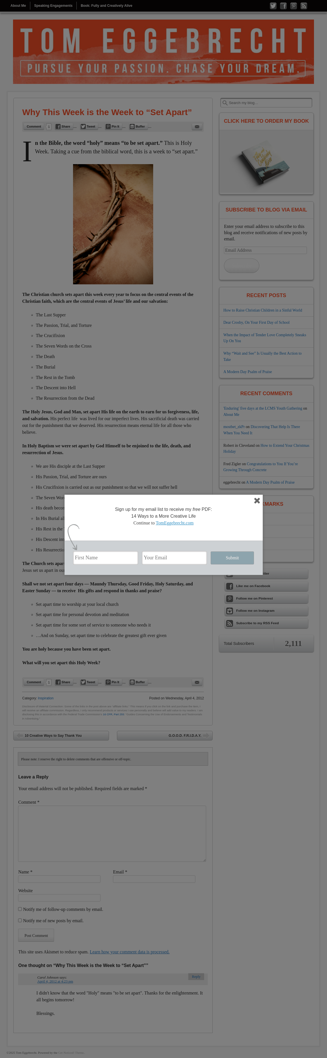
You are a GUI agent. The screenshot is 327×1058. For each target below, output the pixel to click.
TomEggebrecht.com (175, 522)
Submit (232, 557)
